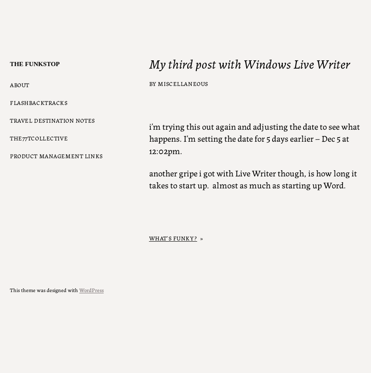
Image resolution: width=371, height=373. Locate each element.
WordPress (91, 290)
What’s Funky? (173, 238)
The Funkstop (34, 63)
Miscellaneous (183, 83)
